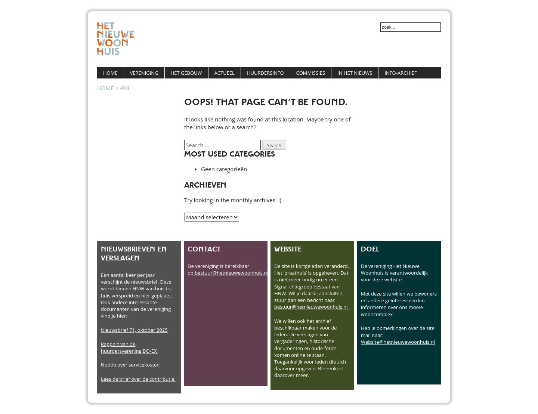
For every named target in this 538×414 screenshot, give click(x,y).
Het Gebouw (186, 72)
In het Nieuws (354, 72)
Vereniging (144, 72)
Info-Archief (400, 72)
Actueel (224, 72)
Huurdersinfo (265, 72)
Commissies (310, 72)
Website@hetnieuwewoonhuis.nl (398, 342)
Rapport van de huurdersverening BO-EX (129, 347)
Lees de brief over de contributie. (138, 379)
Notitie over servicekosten (130, 364)
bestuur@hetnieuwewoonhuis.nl (231, 272)
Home (110, 72)
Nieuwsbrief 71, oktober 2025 (134, 330)
